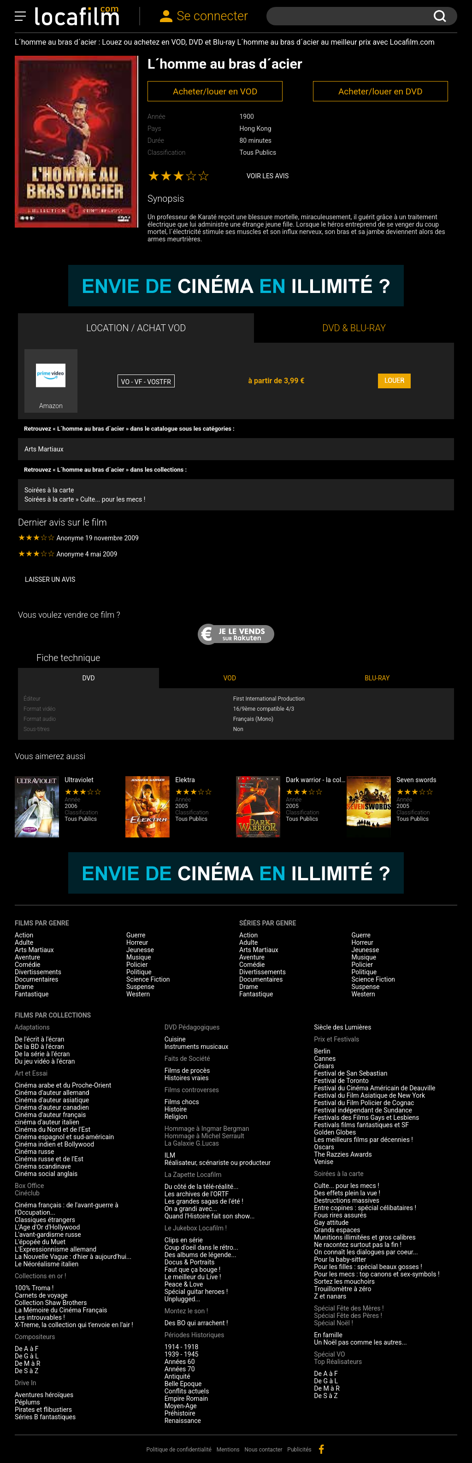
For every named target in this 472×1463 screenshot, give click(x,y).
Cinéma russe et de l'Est (49, 1159)
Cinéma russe (34, 1151)
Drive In (25, 1383)
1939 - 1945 (182, 1354)
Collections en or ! (40, 1276)
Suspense (140, 986)
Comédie (28, 964)
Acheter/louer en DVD (380, 91)
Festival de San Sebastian (350, 1073)
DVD (88, 678)
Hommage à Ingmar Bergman (207, 1128)
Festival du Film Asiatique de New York (369, 1095)
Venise (323, 1161)
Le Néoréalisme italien (46, 1264)
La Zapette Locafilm (193, 1174)
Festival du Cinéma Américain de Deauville (374, 1088)
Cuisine (175, 1039)
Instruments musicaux (197, 1046)
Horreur (137, 942)
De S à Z (26, 1371)
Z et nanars (330, 1296)
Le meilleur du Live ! (193, 1277)
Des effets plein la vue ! (347, 1193)
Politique (139, 972)
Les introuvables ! (40, 1317)
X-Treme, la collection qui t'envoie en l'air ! (74, 1324)
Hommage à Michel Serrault (204, 1136)
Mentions (228, 1449)
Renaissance (183, 1420)
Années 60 (180, 1361)
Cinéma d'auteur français (50, 1114)
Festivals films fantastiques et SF (361, 1125)
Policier (137, 964)
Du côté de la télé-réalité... (202, 1186)
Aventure (27, 957)
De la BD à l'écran (39, 1046)
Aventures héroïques (44, 1395)
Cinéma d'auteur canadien (52, 1107)
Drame (24, 986)
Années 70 (180, 1369)
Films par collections (53, 1015)
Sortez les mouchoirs (344, 1281)
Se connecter (212, 16)
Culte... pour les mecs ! (346, 1185)
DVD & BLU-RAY (354, 328)
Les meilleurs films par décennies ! (363, 1139)
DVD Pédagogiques (192, 1027)
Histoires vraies (187, 1078)
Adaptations (32, 1027)
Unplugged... (183, 1299)
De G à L (27, 1356)
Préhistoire (180, 1413)
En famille (328, 1335)
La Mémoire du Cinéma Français (61, 1310)
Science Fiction (148, 979)
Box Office (29, 1185)
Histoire (176, 1109)
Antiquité (177, 1376)
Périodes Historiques (194, 1335)
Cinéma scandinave (43, 1166)
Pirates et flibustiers (43, 1409)
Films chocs (182, 1102)
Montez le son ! (186, 1311)
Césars (324, 1066)
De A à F (27, 1348)
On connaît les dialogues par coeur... (366, 1252)
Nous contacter (264, 1449)
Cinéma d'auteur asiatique (52, 1100)
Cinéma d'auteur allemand (52, 1092)
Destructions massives (346, 1200)
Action (24, 935)
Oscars (324, 1147)
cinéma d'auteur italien (47, 1122)
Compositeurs (35, 1336)
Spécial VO (329, 1354)
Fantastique (31, 994)
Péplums (27, 1402)
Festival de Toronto (341, 1080)
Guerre (135, 935)
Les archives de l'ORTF (197, 1194)
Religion (176, 1116)
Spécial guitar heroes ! (196, 1291)
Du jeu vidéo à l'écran (45, 1061)
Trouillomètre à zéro (342, 1289)
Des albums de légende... (200, 1254)
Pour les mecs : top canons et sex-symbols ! (376, 1274)
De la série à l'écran (42, 1054)
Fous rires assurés (340, 1215)
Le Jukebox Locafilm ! (196, 1228)
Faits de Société (187, 1058)
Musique (138, 957)
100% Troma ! (34, 1288)
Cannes (325, 1058)
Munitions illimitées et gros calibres (364, 1237)
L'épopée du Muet (40, 1242)
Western (138, 994)
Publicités (299, 1449)
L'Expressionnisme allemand (55, 1249)
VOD (230, 678)
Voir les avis (268, 176)
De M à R (28, 1363)
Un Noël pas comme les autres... (360, 1342)
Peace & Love (184, 1284)
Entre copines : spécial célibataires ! (365, 1207)
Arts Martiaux (44, 449)
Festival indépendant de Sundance (363, 1110)
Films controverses (192, 1090)
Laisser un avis (50, 579)
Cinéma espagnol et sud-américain (64, 1137)
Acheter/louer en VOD (215, 91)
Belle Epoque (183, 1383)
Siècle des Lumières (342, 1027)
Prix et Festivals (336, 1039)
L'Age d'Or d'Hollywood (47, 1227)
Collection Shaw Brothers (51, 1302)
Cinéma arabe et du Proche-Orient (63, 1085)
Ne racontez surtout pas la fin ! (357, 1244)
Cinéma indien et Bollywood (54, 1144)
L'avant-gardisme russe (48, 1234)
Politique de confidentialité (179, 1449)
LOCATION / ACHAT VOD (136, 328)
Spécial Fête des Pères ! (348, 1315)
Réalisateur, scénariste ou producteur (218, 1162)
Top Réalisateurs (338, 1361)
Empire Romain (186, 1398)
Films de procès (187, 1070)
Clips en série (184, 1240)
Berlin (322, 1051)
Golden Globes (335, 1132)
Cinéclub (27, 1193)
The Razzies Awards (343, 1154)
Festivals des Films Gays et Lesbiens (366, 1117)
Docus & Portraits (190, 1262)
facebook (321, 1449)
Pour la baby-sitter (340, 1259)
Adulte (24, 942)
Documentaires (37, 979)
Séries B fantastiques (45, 1417)
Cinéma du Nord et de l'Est (52, 1129)
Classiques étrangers (45, 1219)
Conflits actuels (187, 1391)
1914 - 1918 (182, 1347)
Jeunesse (140, 950)
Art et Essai (31, 1073)
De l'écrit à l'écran (40, 1039)
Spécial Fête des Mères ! (349, 1308)
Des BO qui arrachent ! (196, 1323)
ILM (170, 1155)
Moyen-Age (181, 1406)
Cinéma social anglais (46, 1173)
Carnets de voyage (41, 1295)
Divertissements (38, 972)
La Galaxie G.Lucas (192, 1143)
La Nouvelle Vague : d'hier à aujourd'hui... (73, 1256)
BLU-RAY (377, 678)
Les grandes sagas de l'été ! (204, 1201)
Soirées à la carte (49, 490)
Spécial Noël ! (333, 1323)
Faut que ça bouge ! (193, 1269)
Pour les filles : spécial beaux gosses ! (368, 1266)
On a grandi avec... (191, 1208)
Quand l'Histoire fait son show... (210, 1216)
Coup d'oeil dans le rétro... (201, 1247)
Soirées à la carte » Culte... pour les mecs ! (84, 499)
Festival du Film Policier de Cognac (364, 1102)
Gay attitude (331, 1222)
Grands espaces (337, 1230)
